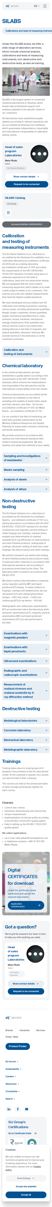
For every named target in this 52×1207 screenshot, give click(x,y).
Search (11, 1099)
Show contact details (26, 176)
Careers (11, 1076)
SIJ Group (11, 204)
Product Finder (18, 1046)
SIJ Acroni (12, 1061)
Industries (25, 1030)
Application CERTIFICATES (26, 905)
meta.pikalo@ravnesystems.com (31, 838)
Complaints (13, 1091)
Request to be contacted (27, 184)
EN (37, 6)
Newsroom (13, 1084)
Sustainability (14, 1069)
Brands (9, 1030)
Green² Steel (12, 1036)
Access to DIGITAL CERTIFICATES (26, 224)
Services (40, 1030)
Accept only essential (26, 1186)
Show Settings (26, 1178)
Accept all (26, 1194)
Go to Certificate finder (22, 1133)
